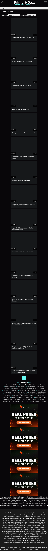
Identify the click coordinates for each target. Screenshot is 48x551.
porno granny (20, 520)
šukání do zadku (40, 394)
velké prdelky (19, 536)
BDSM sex (15, 522)
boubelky (20, 524)
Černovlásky (15, 401)
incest (5, 524)
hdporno (32, 395)
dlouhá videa (40, 395)
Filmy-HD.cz (24, 3)
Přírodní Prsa (32, 384)
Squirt (20, 394)
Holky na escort (31, 542)
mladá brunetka (30, 386)
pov (14, 392)
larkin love (13, 390)
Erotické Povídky (36, 548)
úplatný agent (24, 395)
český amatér (41, 384)
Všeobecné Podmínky (30, 548)
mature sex (14, 529)
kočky (5, 394)
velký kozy (43, 535)
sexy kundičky (21, 392)
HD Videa (6, 388)
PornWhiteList (10, 540)
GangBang (17, 399)
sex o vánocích (34, 401)
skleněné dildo (7, 392)
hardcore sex (13, 394)
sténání (34, 399)
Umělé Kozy (14, 384)
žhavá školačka (41, 392)
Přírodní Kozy (28, 397)
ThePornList (18, 540)
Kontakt (24, 547)
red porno (36, 527)
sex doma (6, 384)
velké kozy (27, 535)
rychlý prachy (31, 522)
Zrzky (44, 397)
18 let (22, 403)
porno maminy (35, 520)
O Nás (20, 548)
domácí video (31, 392)
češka (33, 390)
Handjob (12, 397)
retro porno (23, 518)
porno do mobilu (31, 516)
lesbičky (5, 525)
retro (29, 533)
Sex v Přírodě (24, 401)
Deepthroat (41, 399)
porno (40, 513)
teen (38, 390)
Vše (27, 403)
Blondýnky (20, 397)
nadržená (5, 390)
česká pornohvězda (30, 388)
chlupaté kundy (41, 518)
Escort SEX (38, 540)
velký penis (5, 397)
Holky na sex (40, 542)
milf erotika (15, 395)
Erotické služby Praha (19, 542)
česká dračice (20, 386)
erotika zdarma (11, 516)
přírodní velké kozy (9, 386)
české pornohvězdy (23, 390)
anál (25, 394)
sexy (21, 388)
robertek (43, 401)
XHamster (15, 533)
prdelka (31, 394)
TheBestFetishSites (28, 540)
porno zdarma (14, 515)
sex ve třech (40, 386)
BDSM (10, 520)
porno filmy (26, 527)
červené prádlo (7, 399)
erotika (32, 515)
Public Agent (14, 388)
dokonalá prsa (26, 399)
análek (44, 390)
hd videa (34, 525)
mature (4, 518)
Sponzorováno (43, 547)
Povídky (30, 513)
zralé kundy (7, 395)
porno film (4, 527)
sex (9, 535)
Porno (14, 513)
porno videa (37, 397)
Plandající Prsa (6, 401)
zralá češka (41, 388)
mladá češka (23, 384)
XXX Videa (26, 531)
